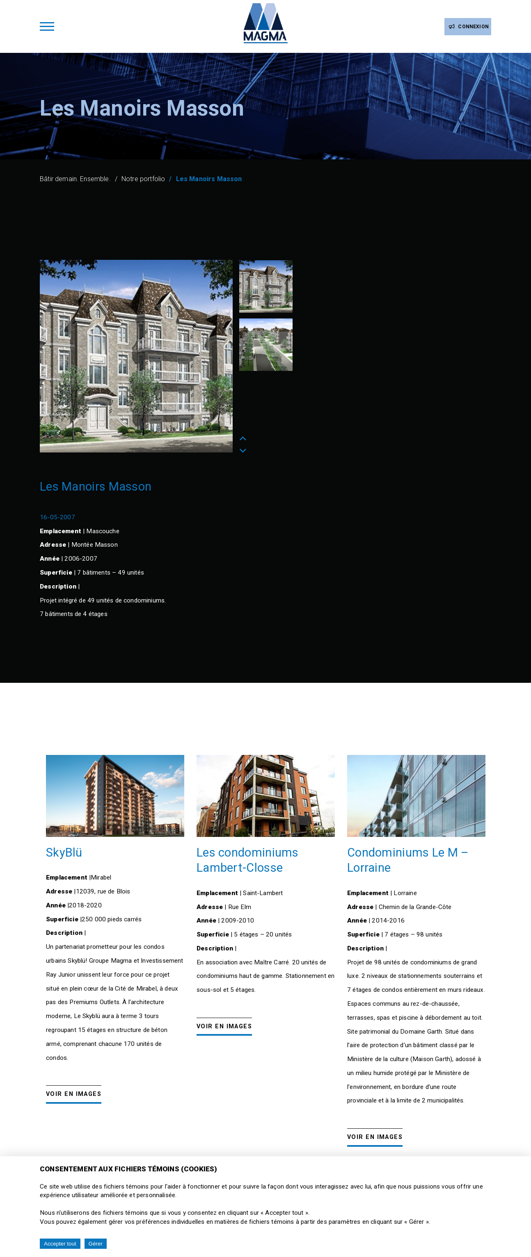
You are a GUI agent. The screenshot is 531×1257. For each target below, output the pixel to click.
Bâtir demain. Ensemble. (75, 179)
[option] (136, 356)
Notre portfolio (143, 179)
